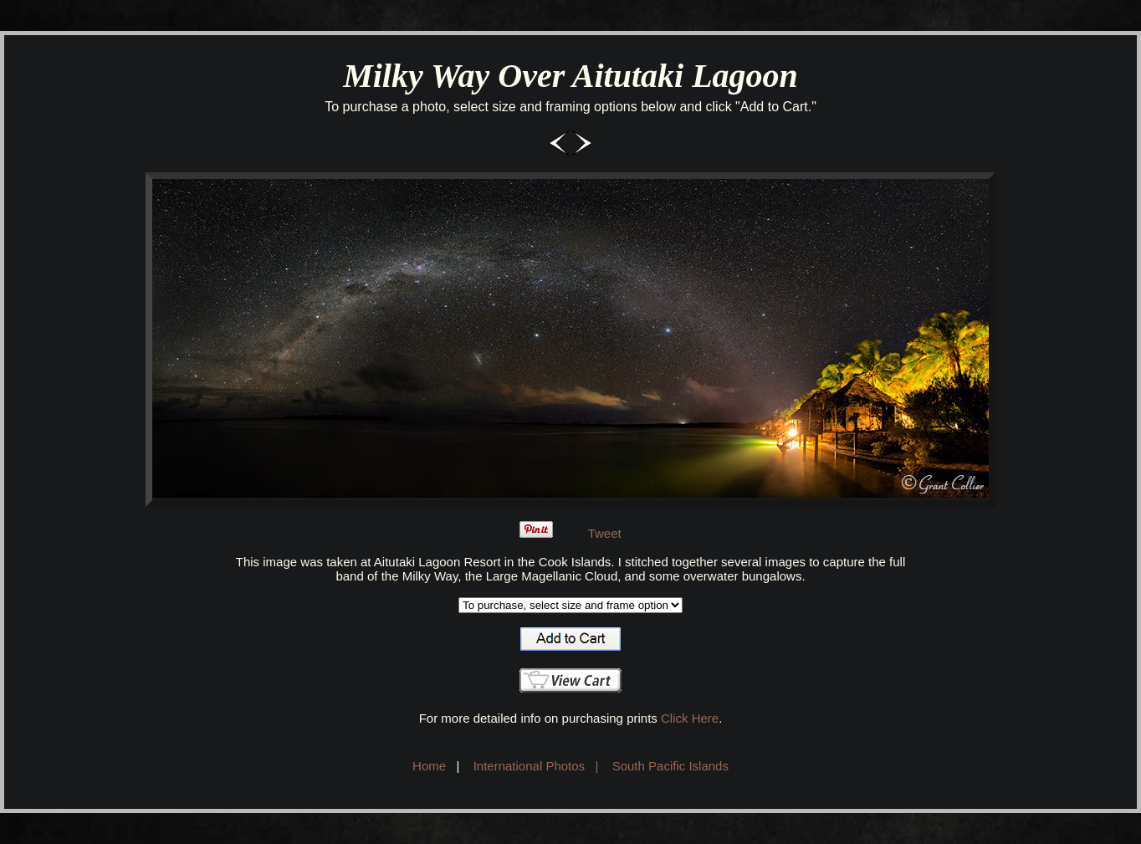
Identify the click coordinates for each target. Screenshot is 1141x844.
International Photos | (536, 766)
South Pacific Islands (670, 766)
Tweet (605, 533)
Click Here (690, 718)
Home (429, 766)
